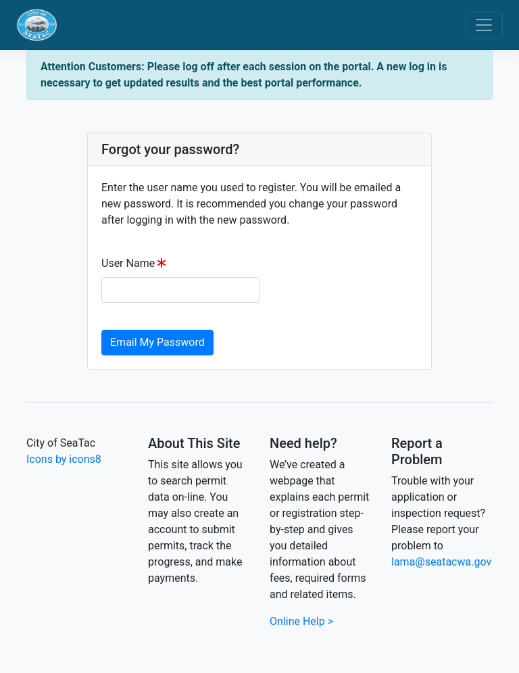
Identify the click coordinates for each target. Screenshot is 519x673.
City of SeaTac (60, 443)
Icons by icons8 (63, 459)
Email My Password (157, 342)
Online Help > (301, 621)
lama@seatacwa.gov (441, 561)
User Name (128, 263)
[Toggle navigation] (484, 25)
